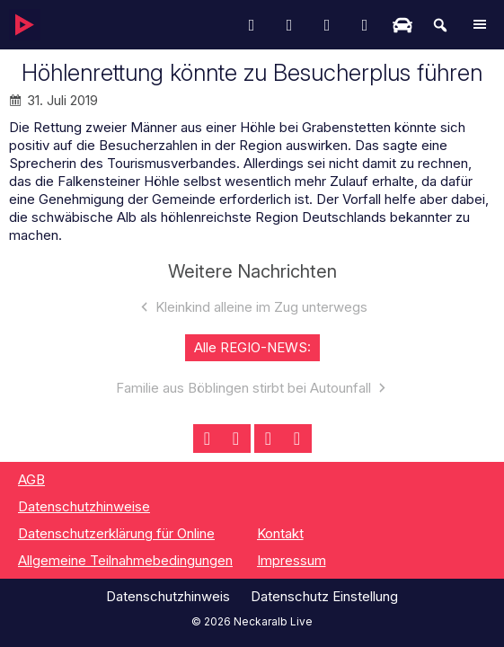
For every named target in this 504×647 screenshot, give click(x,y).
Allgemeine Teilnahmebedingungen (125, 560)
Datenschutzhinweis (168, 596)
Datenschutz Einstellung (324, 596)
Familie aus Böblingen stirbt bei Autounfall (243, 387)
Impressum (291, 560)
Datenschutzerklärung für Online (116, 533)
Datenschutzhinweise (84, 506)
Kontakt (280, 533)
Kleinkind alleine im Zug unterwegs (261, 306)
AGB (31, 479)
